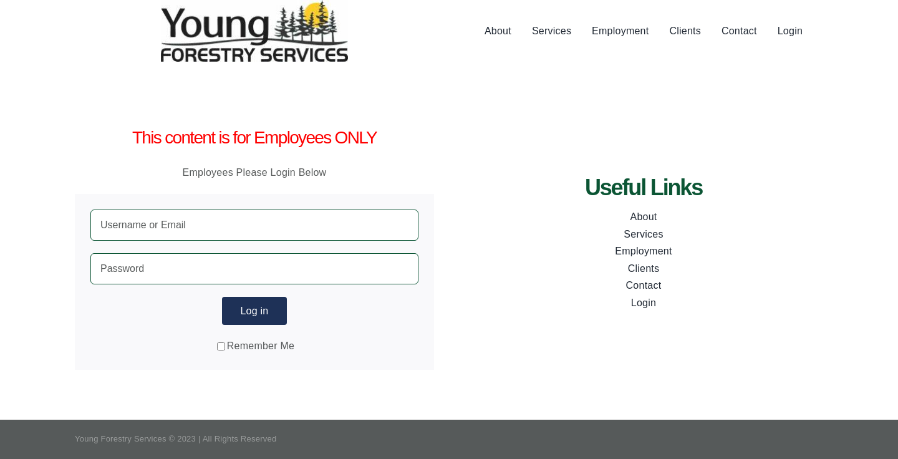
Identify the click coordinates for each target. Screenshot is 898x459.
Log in (254, 311)
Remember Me (255, 346)
